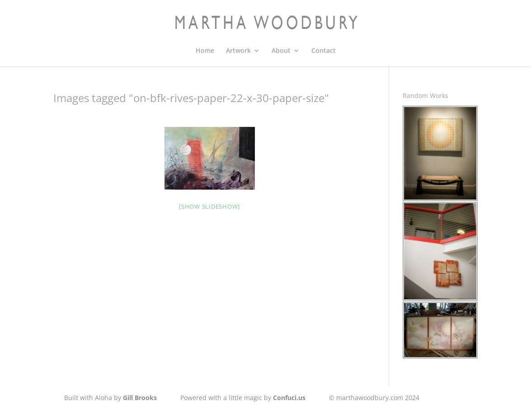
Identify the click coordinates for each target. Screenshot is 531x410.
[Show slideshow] (209, 206)
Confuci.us (289, 397)
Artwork (238, 51)
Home (205, 51)
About (281, 51)
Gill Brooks (140, 397)
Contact (323, 51)
